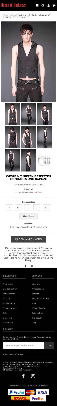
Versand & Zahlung (40, 298)
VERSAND (38, 192)
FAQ (34, 323)
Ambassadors (38, 289)
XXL (47, 207)
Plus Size (7, 298)
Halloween (8, 323)
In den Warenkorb (28, 239)
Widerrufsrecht (38, 308)
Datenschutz (37, 313)
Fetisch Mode (9, 294)
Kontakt (35, 294)
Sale (5, 313)
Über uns (36, 284)
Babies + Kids (9, 303)
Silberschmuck (10, 308)
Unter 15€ (7, 318)
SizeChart (28, 216)
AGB (34, 303)
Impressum (37, 318)
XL (36, 207)
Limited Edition (10, 289)
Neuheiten (8, 284)
